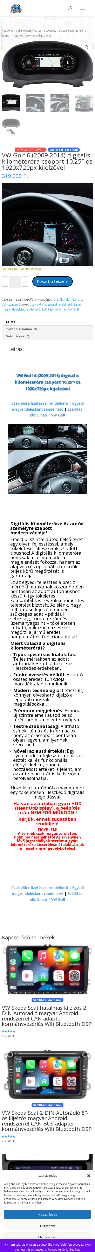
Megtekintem (47, 1237)
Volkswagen (23, 30)
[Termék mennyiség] (15, 282)
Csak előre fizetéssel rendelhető (51, 304)
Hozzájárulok (47, 1214)
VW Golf (73, 309)
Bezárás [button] (74, 1249)
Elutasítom (47, 1226)
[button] (89, 1176)
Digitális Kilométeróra (67, 299)
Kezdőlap (8, 30)
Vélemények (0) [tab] (17, 336)
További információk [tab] (21, 329)
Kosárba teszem (52, 281)
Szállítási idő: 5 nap (54, 309)
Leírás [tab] (10, 322)
